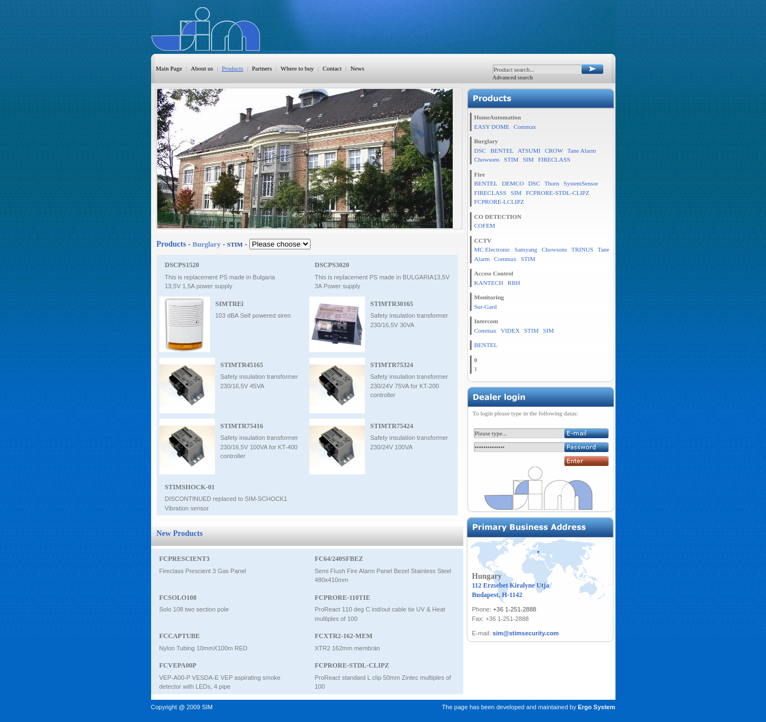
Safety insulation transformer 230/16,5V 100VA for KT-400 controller (259, 446)
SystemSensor (581, 183)
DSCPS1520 (182, 265)
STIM (511, 159)
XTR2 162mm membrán (347, 648)
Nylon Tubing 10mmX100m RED (203, 648)
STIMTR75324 (392, 365)
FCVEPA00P (178, 665)
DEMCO (513, 183)
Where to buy (297, 68)
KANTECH (489, 282)
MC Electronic (492, 249)
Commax (525, 126)
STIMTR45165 (242, 365)
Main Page (169, 68)
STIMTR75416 (242, 426)
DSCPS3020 (332, 265)
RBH (514, 282)
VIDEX (509, 330)
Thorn (551, 183)
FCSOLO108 (178, 597)
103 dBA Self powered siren (253, 315)
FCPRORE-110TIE (343, 597)
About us (202, 68)
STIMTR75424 (392, 426)
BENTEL (502, 150)
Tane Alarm (581, 150)
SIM (528, 159)
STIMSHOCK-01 (190, 487)
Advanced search (513, 77)
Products (232, 68)
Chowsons (487, 159)
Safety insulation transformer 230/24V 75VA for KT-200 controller (409, 385)
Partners (262, 68)
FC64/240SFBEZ (339, 559)
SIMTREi (230, 304)
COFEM (484, 225)
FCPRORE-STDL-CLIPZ (352, 665)
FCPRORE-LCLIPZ (499, 201)
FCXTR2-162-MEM (344, 636)
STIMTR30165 (392, 304)
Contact (332, 68)
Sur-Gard (485, 306)
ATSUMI (529, 150)
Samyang (525, 249)
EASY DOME (491, 126)
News (357, 68)
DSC (480, 150)
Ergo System (596, 707)
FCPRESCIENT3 (184, 559)
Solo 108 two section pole (194, 609)
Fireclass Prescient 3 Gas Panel (203, 571)
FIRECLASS (554, 159)
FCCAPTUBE (179, 636)
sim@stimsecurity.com (526, 633)
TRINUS (582, 249)
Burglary (207, 244)
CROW (554, 150)
